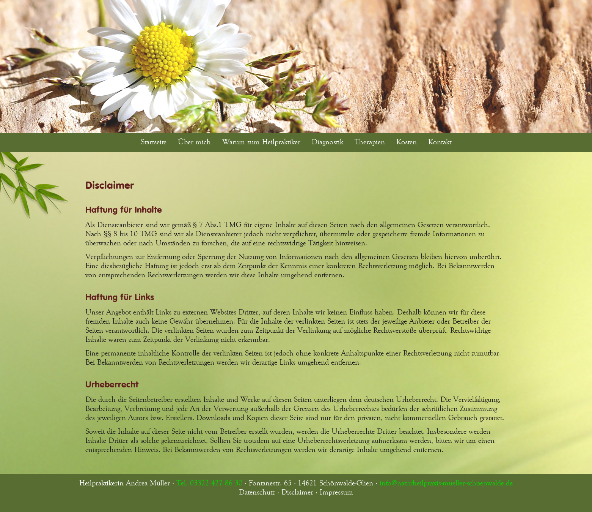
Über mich (194, 142)
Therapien (370, 142)
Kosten (406, 142)
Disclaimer (297, 492)
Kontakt (439, 142)
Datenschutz (257, 492)
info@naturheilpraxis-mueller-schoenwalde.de (446, 483)
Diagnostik (327, 142)
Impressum (336, 492)
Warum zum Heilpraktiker (261, 142)
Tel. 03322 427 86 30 (209, 483)
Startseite (153, 142)
